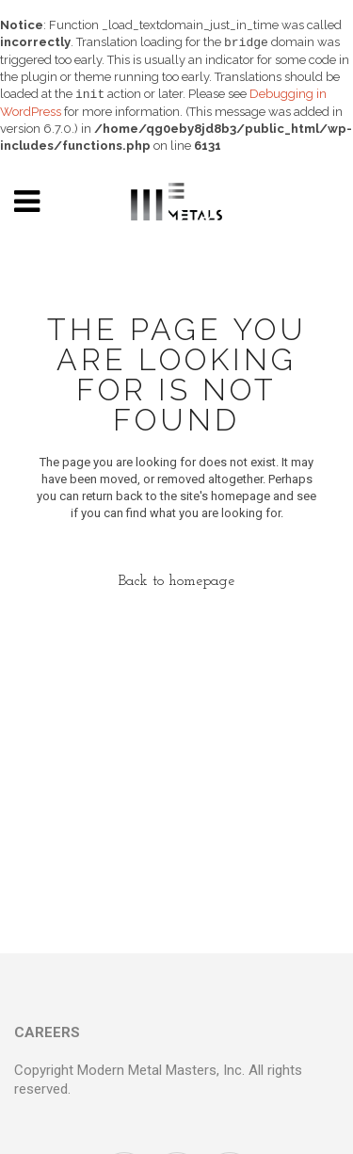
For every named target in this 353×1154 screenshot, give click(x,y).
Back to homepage (176, 581)
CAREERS (47, 1032)
